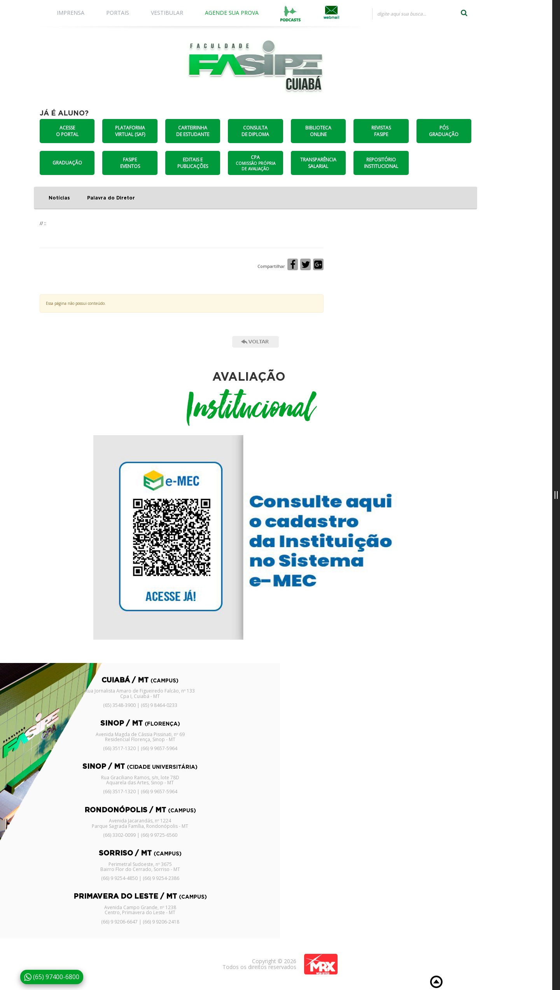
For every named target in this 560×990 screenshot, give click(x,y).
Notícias (59, 198)
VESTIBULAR (167, 12)
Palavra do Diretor (111, 198)
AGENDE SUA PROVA (232, 12)
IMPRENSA (70, 12)
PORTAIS (117, 12)
